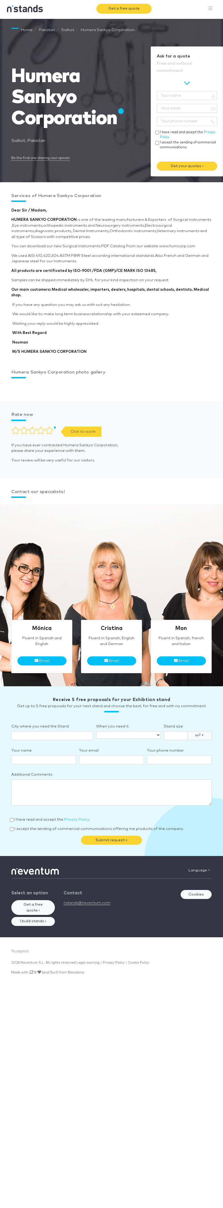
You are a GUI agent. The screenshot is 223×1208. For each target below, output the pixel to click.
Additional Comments (31, 775)
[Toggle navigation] (210, 9)
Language (199, 870)
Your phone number (165, 750)
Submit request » (111, 840)
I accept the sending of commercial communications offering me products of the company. (99, 829)
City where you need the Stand (40, 726)
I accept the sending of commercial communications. (188, 145)
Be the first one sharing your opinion (40, 158)
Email (42, 661)
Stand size (173, 726)
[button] (11, 387)
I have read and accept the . (187, 135)
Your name (21, 750)
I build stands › (33, 921)
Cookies (196, 894)
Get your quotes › (186, 166)
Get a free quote (124, 8)
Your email (89, 750)
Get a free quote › (33, 907)
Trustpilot (20, 951)
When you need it (112, 726)
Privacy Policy (76, 819)
